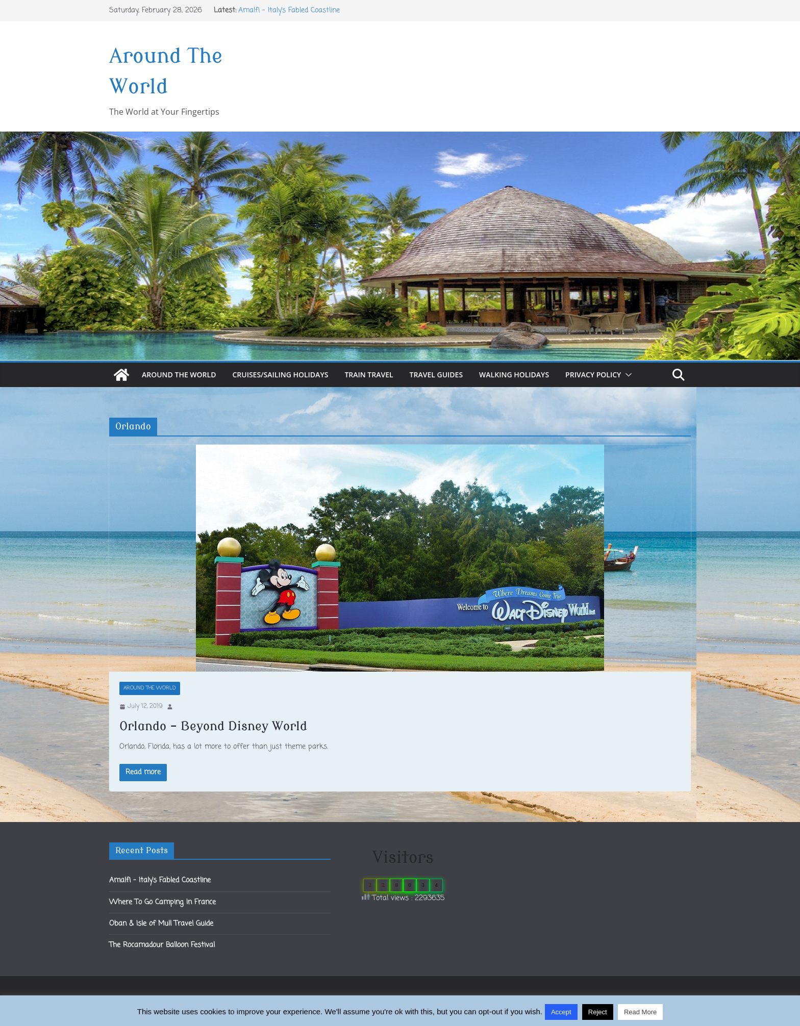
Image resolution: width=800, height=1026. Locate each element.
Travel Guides (436, 374)
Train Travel (368, 374)
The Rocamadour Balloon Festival (162, 945)
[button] (626, 375)
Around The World (179, 374)
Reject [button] (597, 1012)
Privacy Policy (593, 374)
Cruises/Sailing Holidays (280, 374)
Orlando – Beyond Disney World (213, 726)
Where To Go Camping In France (162, 902)
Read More (640, 1012)
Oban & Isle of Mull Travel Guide (161, 923)
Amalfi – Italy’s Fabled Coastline (289, 10)
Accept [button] (561, 1012)
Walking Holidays (514, 374)
